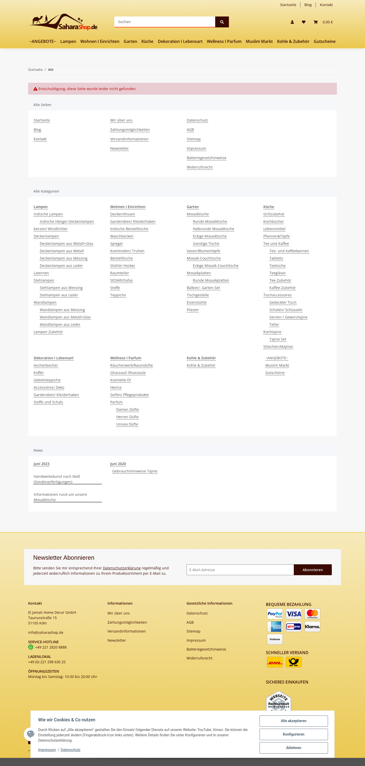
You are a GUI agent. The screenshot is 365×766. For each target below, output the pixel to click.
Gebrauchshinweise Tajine (134, 471)
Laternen (41, 272)
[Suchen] (164, 21)
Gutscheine (275, 372)
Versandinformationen (129, 139)
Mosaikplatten (199, 272)
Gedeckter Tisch (283, 302)
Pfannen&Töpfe (276, 236)
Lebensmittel (274, 228)
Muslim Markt (277, 365)
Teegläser (277, 272)
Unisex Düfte (127, 424)
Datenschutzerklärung (122, 568)
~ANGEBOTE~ (276, 357)
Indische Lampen (48, 214)
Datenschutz (197, 120)
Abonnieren (313, 569)
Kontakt (326, 4)
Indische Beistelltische (129, 228)
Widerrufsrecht (200, 167)
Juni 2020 (118, 463)
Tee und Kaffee (276, 243)
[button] (292, 22)
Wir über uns (121, 120)
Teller (274, 324)
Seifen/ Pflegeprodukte (129, 394)
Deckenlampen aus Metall (62, 250)
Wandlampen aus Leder (60, 324)
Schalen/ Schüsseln (285, 309)
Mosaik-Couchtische (204, 258)
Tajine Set (277, 339)
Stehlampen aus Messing (61, 287)
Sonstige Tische (206, 243)
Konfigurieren (293, 735)
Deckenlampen (46, 236)
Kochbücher (273, 221)
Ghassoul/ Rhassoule (128, 372)
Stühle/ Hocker (122, 265)
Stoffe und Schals (48, 402)
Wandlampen (45, 302)
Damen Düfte (127, 409)
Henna (115, 387)
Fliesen (193, 309)
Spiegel (116, 243)
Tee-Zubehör (280, 280)
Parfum (116, 402)
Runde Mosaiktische (210, 221)
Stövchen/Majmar (278, 346)
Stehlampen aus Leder (59, 295)
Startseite (288, 4)
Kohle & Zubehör (201, 365)
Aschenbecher (46, 365)
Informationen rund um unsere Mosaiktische (60, 497)
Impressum (196, 148)
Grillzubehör (274, 214)
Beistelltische (121, 258)
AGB (190, 129)
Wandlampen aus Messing (62, 309)
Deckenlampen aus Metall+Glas (66, 243)
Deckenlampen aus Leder (61, 265)
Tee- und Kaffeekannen (289, 250)
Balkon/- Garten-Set (203, 287)
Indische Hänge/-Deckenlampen (67, 221)
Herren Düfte (127, 416)
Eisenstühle (197, 302)
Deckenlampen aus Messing (63, 258)
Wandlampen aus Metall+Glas (65, 317)
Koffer (39, 372)
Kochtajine (272, 331)
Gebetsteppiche (47, 380)
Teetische (277, 265)
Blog (308, 4)
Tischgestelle (198, 295)
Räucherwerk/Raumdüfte (131, 365)
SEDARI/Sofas (121, 280)
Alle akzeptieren (293, 722)
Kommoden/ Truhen (127, 250)
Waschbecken (122, 236)
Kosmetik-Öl (120, 380)
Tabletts (276, 258)
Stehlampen (44, 280)
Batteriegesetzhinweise (206, 157)
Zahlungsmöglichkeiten (130, 129)
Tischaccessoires (277, 295)
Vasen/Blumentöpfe (203, 250)
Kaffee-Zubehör (282, 287)
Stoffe (115, 287)
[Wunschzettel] (303, 22)
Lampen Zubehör (48, 331)
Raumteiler (119, 272)
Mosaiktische (198, 214)
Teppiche (118, 295)
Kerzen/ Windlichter (51, 228)
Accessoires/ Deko (49, 387)
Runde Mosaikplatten (211, 280)
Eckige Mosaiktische (210, 236)
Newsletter (119, 148)
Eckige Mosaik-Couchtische (216, 265)
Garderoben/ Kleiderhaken (133, 221)
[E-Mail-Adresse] (240, 569)
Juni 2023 (41, 463)
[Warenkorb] (323, 22)
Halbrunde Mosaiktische (213, 228)
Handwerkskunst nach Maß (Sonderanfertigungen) (57, 479)
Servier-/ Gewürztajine (288, 317)
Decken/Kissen (122, 214)
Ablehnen (292, 748)
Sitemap (194, 139)
